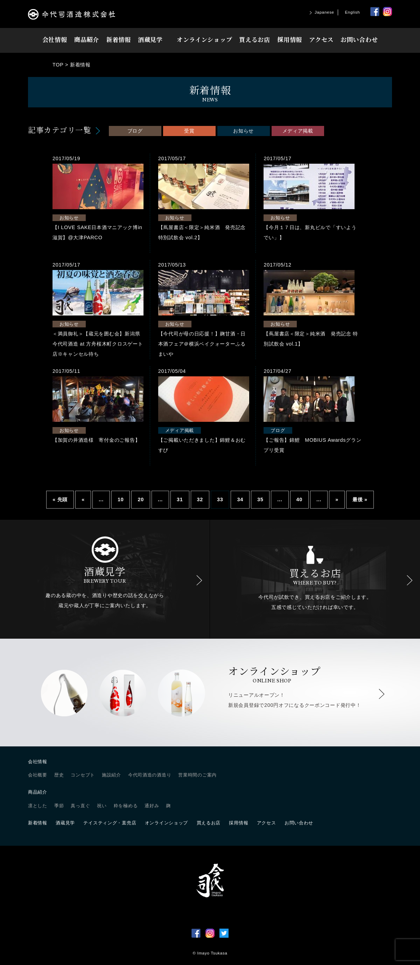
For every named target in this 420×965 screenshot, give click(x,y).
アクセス (321, 39)
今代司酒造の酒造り (149, 775)
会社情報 (54, 39)
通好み (152, 805)
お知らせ (243, 131)
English (352, 12)
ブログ (135, 131)
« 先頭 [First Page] (60, 499)
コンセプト (83, 775)
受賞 (189, 131)
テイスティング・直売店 (109, 822)
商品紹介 (86, 39)
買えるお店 (254, 39)
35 (260, 499)
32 (200, 499)
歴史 (59, 775)
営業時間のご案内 (197, 775)
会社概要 (37, 775)
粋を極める (126, 805)
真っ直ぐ (80, 805)
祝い (101, 805)
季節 (59, 805)
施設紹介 (111, 775)
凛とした (37, 805)
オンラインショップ (204, 39)
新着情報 (118, 39)
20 (141, 499)
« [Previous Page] (83, 499)
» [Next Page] (336, 499)
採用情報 (289, 39)
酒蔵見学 (150, 39)
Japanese (324, 12)
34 (240, 499)
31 (180, 499)
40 (299, 499)
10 (121, 499)
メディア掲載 (297, 131)
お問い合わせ (359, 39)
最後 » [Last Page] (360, 499)
